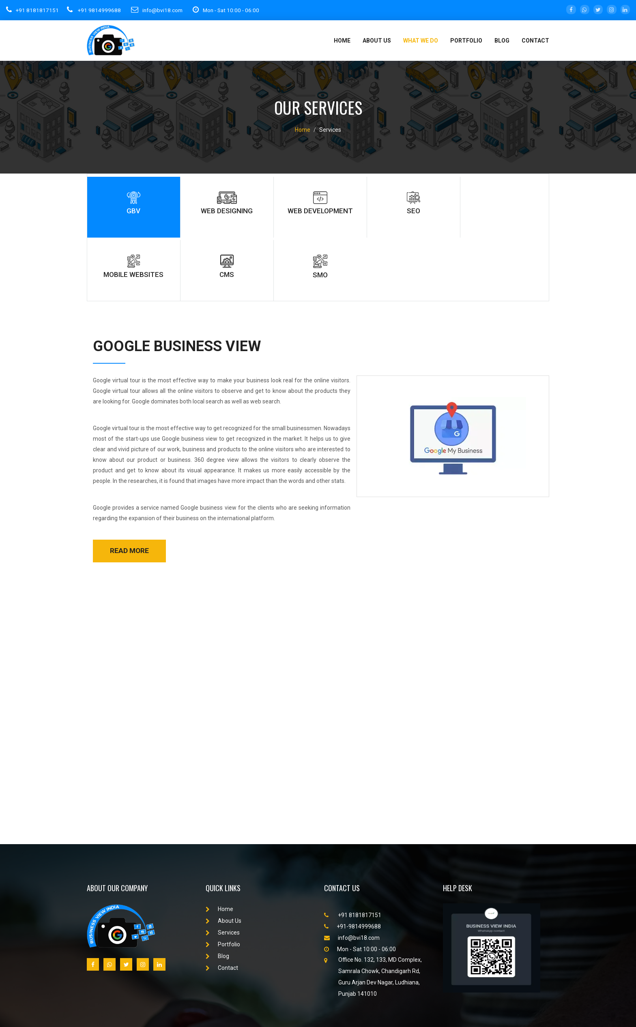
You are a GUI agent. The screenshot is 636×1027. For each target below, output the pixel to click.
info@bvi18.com (160, 9)
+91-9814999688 (352, 865)
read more (129, 489)
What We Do (420, 40)
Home (342, 40)
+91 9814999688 (94, 9)
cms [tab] (448, 206)
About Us (377, 40)
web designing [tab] (186, 206)
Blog (501, 40)
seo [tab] (317, 206)
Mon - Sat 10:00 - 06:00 (233, 9)
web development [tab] (251, 210)
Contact (535, 40)
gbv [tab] (120, 206)
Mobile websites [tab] (383, 206)
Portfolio (223, 882)
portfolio (466, 40)
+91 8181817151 (32, 9)
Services (223, 871)
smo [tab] (514, 206)
